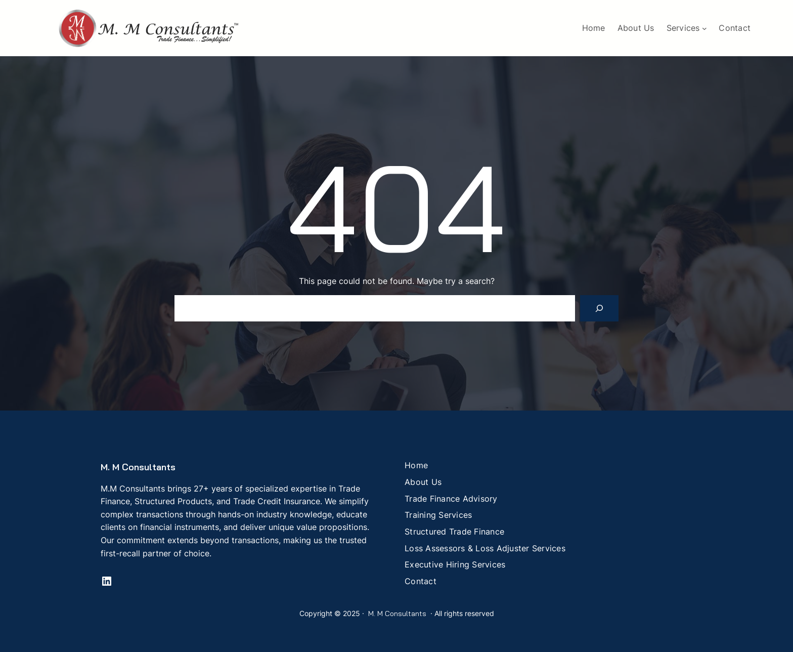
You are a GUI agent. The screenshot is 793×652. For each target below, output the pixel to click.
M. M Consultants (138, 467)
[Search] (599, 308)
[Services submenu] (704, 28)
